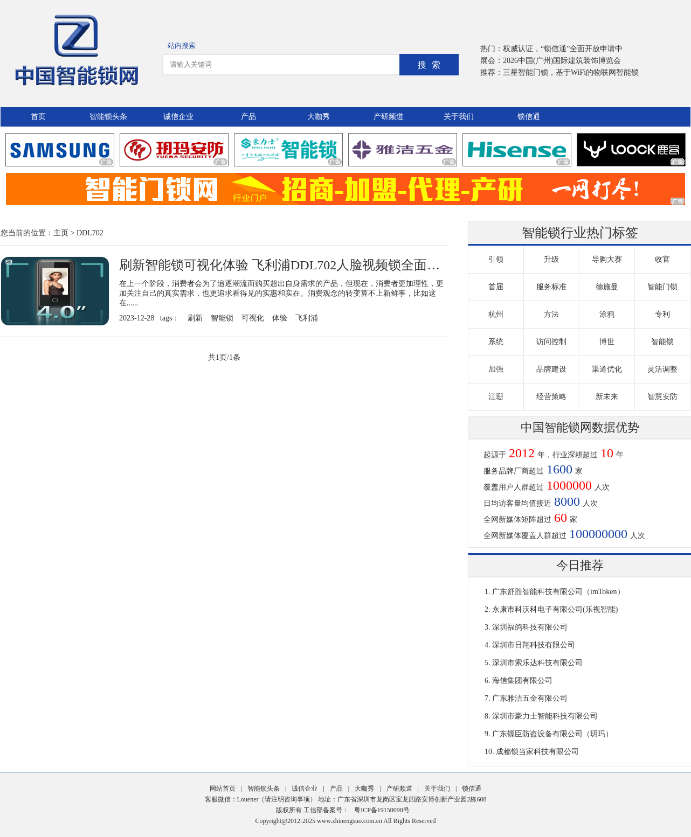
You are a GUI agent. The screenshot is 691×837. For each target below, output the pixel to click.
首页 (38, 117)
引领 (495, 259)
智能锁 (222, 318)
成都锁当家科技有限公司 (537, 752)
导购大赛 (607, 259)
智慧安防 (662, 397)
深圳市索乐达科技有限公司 (537, 663)
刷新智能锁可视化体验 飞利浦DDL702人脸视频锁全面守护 (286, 265)
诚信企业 (178, 117)
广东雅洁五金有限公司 (530, 698)
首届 (495, 287)
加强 (495, 369)
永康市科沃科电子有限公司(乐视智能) (555, 609)
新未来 (607, 397)
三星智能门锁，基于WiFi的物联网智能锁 (571, 72)
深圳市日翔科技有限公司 (533, 645)
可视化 (252, 318)
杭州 (495, 314)
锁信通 (528, 117)
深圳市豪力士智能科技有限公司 (545, 716)
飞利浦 (306, 318)
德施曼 (607, 287)
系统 (495, 342)
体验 (279, 318)
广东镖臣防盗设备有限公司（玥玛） (552, 734)
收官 (662, 259)
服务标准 (551, 287)
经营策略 (551, 397)
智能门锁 (662, 287)
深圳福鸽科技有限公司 (530, 627)
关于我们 (459, 117)
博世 (606, 342)
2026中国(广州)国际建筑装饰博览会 (562, 61)
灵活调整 (662, 369)
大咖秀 (318, 117)
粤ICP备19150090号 (382, 810)
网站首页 (223, 788)
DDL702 (90, 233)
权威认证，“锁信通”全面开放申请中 (563, 49)
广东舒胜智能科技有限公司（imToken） (558, 592)
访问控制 (551, 342)
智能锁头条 (108, 117)
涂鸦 (606, 314)
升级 (551, 259)
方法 (551, 314)
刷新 (195, 318)
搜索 (432, 64)
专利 (662, 314)
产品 (248, 117)
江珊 (495, 397)
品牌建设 (551, 369)
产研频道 (389, 117)
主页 (60, 233)
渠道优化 (607, 369)
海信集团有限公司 (522, 680)
